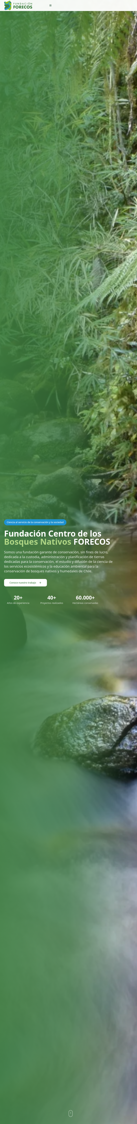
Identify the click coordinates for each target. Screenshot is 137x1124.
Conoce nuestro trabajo (25, 582)
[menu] (50, 5)
